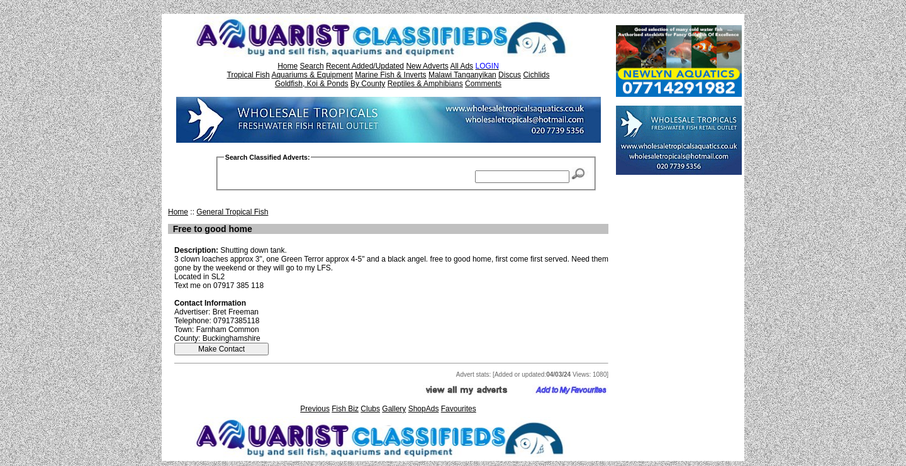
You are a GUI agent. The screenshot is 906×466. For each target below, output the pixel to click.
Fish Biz (345, 408)
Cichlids (536, 74)
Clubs (370, 408)
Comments (483, 83)
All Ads (461, 66)
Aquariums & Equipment (311, 74)
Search (312, 66)
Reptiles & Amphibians (425, 83)
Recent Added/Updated (365, 66)
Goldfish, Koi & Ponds (312, 83)
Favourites (458, 408)
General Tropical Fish (232, 212)
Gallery (394, 408)
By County (367, 83)
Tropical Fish (248, 74)
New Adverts (427, 66)
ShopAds (423, 408)
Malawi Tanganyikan (462, 74)
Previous (315, 408)
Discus (509, 74)
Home (287, 66)
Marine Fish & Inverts (390, 74)
